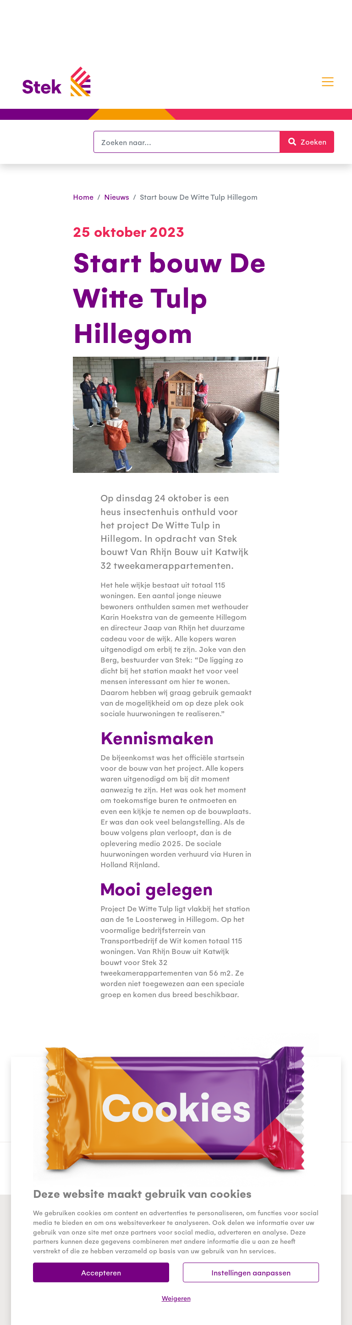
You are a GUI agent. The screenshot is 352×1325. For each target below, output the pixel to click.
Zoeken (310, 141)
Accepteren (101, 1272)
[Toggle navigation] (327, 81)
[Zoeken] (187, 142)
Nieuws (116, 197)
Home (83, 197)
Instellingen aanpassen (251, 1272)
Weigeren (176, 1298)
